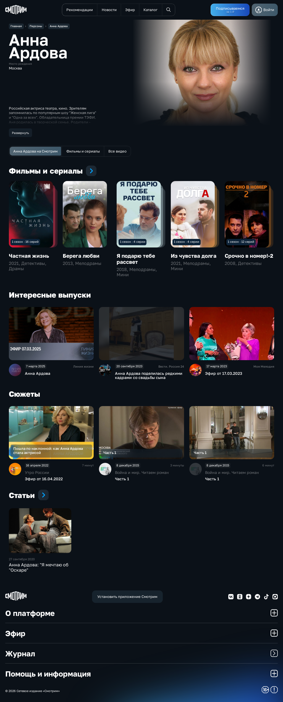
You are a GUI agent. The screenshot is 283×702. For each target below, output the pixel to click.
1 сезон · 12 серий (241, 241)
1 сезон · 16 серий (25, 241)
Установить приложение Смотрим (127, 596)
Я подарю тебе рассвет (136, 258)
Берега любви (81, 255)
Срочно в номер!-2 (249, 255)
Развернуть (20, 133)
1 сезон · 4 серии (132, 241)
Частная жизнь (29, 255)
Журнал (141, 653)
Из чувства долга (193, 255)
